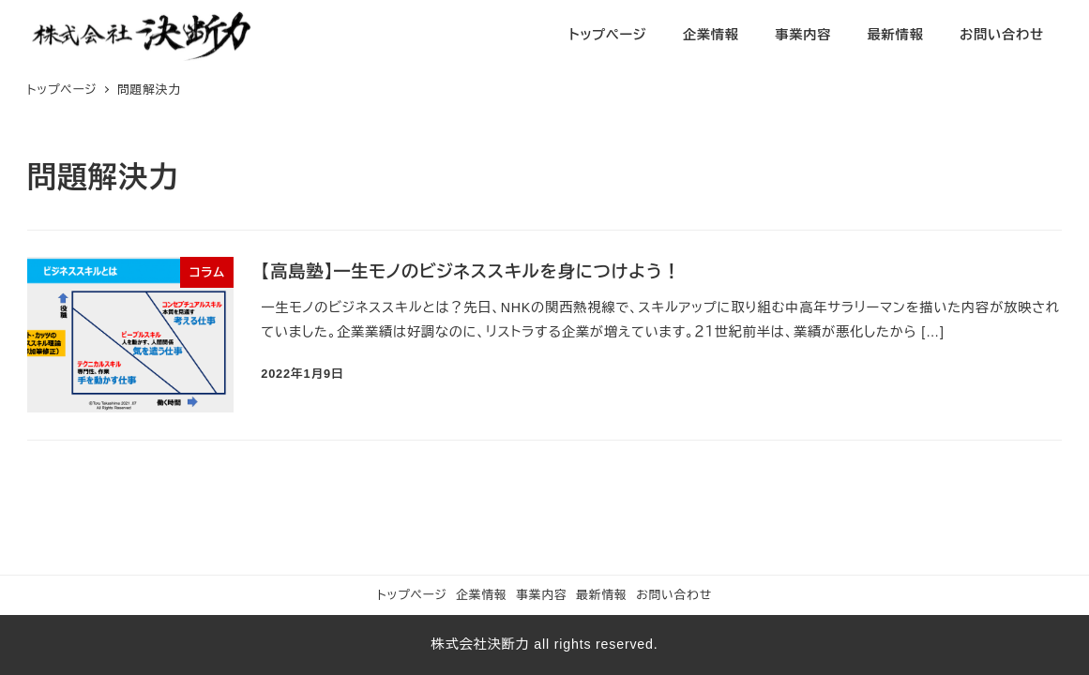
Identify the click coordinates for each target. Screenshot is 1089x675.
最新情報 (601, 595)
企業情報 (481, 595)
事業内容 (541, 595)
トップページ (412, 595)
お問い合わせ (674, 595)
